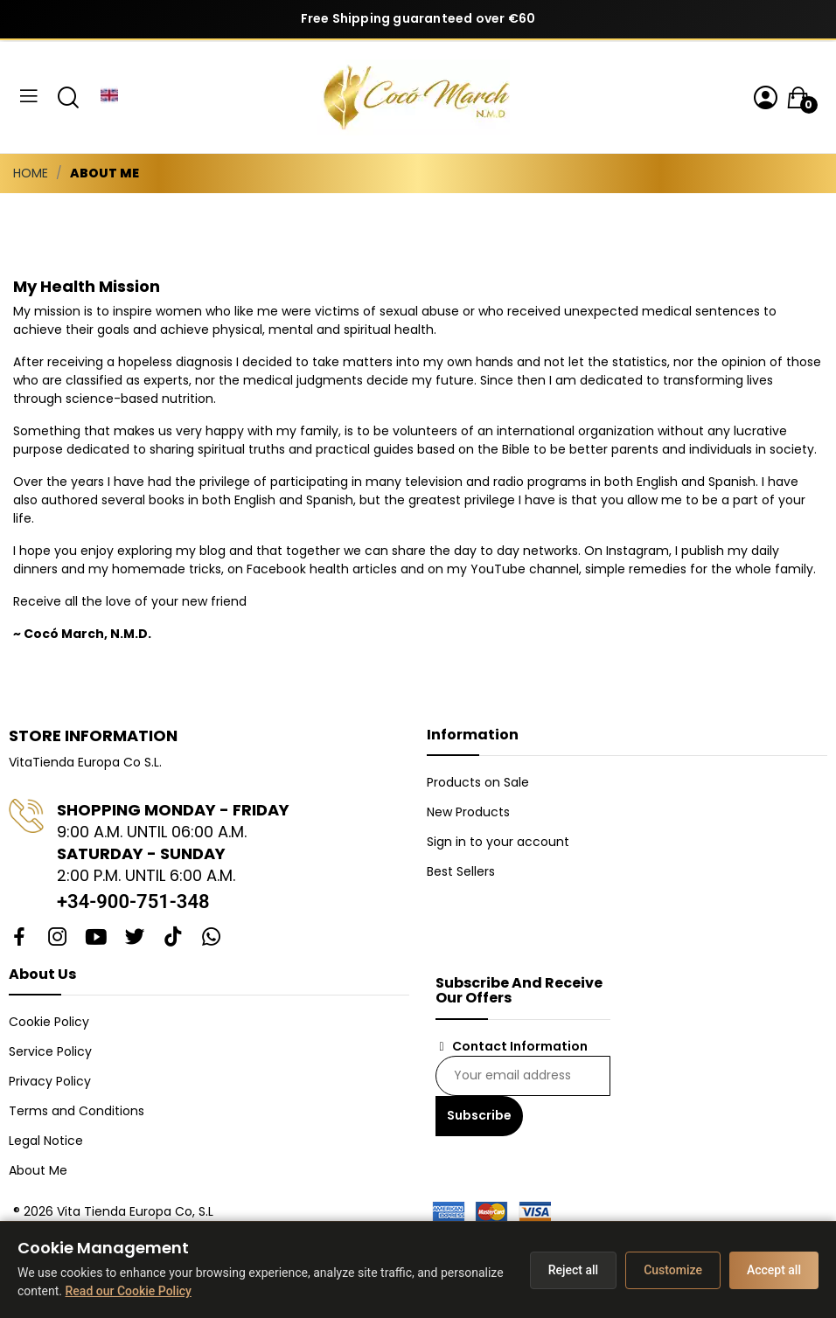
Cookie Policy (49, 1021)
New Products (468, 812)
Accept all (774, 1270)
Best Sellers (461, 871)
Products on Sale (478, 782)
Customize (673, 1270)
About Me (38, 1170)
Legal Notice (46, 1140)
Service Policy (50, 1051)
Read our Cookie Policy (129, 1291)
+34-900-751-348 (133, 901)
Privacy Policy (50, 1081)
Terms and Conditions (76, 1111)
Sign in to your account (498, 841)
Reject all (573, 1270)
